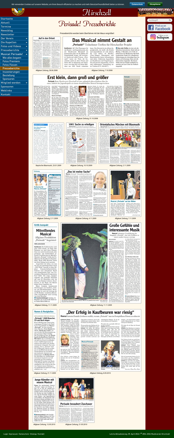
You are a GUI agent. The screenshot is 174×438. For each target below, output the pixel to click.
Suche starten (169, 20)
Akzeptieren (155, 4)
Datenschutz (137, 4)
